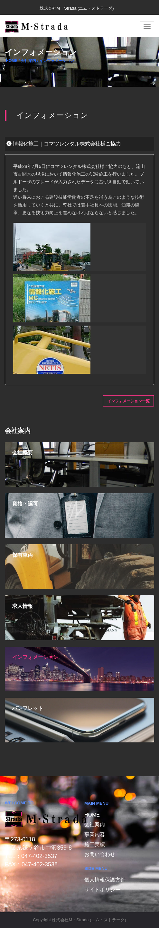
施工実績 (94, 844)
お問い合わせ (99, 854)
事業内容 (94, 834)
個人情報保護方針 (105, 879)
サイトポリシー (102, 889)
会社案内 (94, 824)
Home (92, 815)
